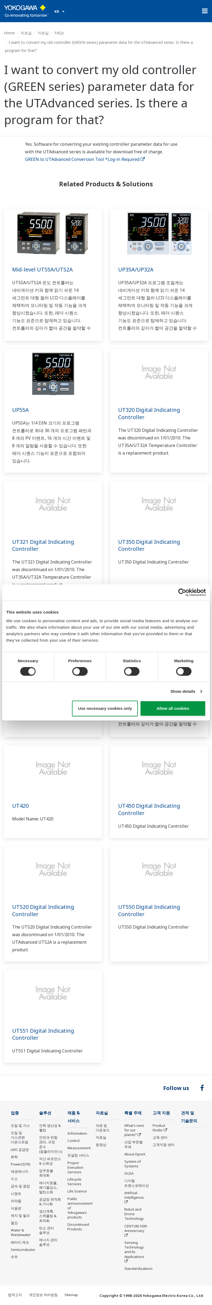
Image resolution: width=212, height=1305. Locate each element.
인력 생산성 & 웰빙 (50, 1127)
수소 (14, 1178)
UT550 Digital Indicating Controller (149, 910)
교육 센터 (160, 1137)
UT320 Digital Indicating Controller (149, 413)
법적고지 (15, 1294)
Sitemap (71, 1294)
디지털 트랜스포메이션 (136, 1183)
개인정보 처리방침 (43, 1294)
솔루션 (45, 1113)
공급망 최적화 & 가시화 (50, 1201)
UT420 (20, 805)
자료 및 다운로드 (103, 1127)
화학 (14, 1156)
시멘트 (16, 1193)
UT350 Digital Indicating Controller (149, 545)
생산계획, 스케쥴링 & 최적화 (47, 1216)
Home (9, 32)
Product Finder (159, 1127)
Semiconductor (23, 1249)
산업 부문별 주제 (133, 1144)
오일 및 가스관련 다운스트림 (19, 1137)
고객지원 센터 (164, 1144)
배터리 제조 (20, 1242)
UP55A (20, 409)
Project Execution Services (75, 1167)
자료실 (26, 32)
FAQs (59, 32)
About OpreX (134, 1154)
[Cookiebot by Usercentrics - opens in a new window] (182, 592)
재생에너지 (19, 1171)
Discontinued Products (78, 1226)
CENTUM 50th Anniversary (135, 1228)
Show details (183, 691)
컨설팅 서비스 (78, 1155)
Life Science (77, 1191)
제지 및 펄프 (20, 1215)
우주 (14, 1256)
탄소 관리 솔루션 (46, 1230)
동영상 (101, 1144)
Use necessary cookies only (105, 708)
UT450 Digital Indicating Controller (149, 809)
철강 (14, 1222)
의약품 (16, 1200)
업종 (15, 1113)
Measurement (79, 1147)
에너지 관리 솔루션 (48, 1242)
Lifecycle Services (74, 1181)
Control (73, 1140)
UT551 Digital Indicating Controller (43, 1034)
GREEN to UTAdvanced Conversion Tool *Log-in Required (85, 159)
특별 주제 (133, 1113)
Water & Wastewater (21, 1232)
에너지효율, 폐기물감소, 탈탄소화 (48, 1187)
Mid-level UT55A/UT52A (42, 269)
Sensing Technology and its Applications (134, 1249)
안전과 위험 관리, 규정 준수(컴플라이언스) (50, 1144)
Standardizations (138, 1268)
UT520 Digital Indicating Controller (43, 910)
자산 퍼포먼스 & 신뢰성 (50, 1161)
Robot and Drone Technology (134, 1214)
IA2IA (129, 1173)
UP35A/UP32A (135, 269)
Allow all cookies (172, 708)
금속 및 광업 (20, 1186)
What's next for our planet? (134, 1130)
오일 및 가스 (20, 1125)
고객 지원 (161, 1113)
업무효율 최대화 (46, 1173)
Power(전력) (20, 1164)
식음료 (16, 1208)
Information (77, 1133)
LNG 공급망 (20, 1149)
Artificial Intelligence (134, 1195)
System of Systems (132, 1163)
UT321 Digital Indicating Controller (43, 545)
